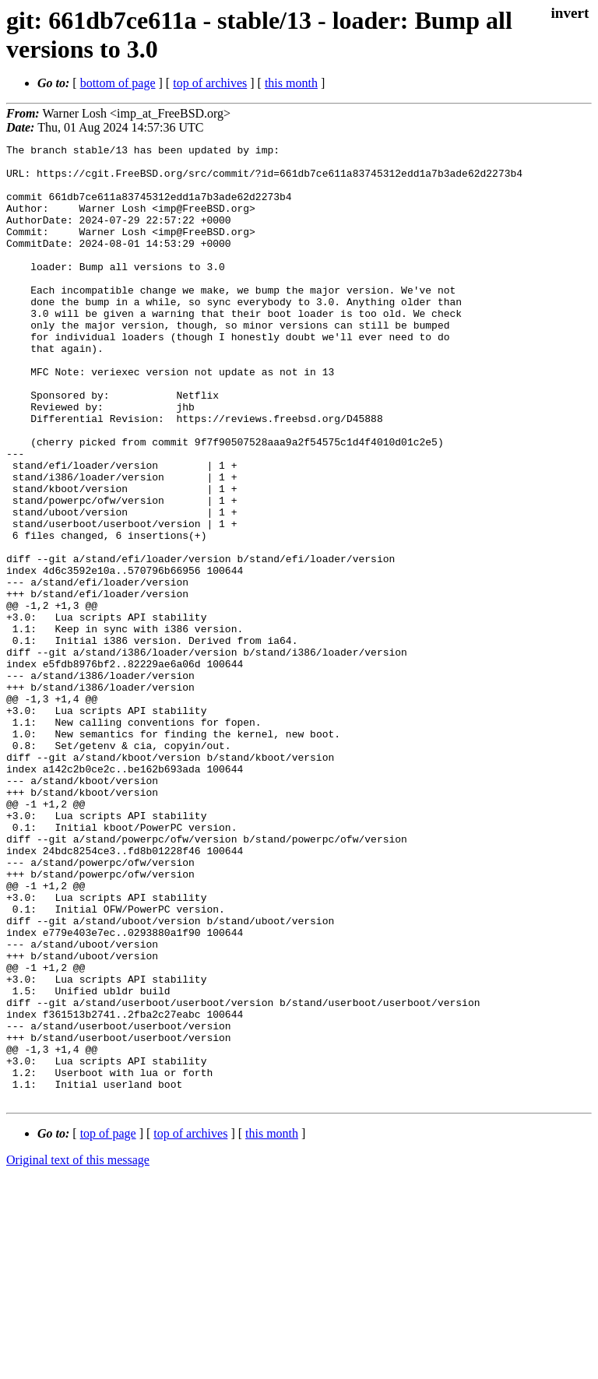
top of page (108, 1325)
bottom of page (118, 83)
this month (291, 83)
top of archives (210, 83)
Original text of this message (78, 1351)
